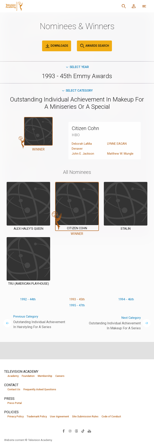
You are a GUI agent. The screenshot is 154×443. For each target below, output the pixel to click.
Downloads (56, 45)
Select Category (77, 91)
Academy (13, 376)
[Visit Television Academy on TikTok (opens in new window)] (83, 431)
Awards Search (94, 45)
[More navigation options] (144, 6)
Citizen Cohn (87, 129)
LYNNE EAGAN (117, 145)
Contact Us (13, 389)
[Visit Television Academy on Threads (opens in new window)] (76, 431)
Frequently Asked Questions (39, 389)
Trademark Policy (37, 417)
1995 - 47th (77, 307)
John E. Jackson (83, 155)
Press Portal (14, 403)
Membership (45, 376)
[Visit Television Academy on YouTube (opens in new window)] (89, 431)
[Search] (124, 6)
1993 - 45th (77, 301)
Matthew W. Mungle (121, 155)
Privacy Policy (15, 417)
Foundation (28, 376)
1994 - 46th (126, 301)
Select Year (77, 67)
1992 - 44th (27, 301)
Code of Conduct (111, 417)
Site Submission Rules (85, 417)
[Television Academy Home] (45, 6)
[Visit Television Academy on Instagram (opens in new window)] (70, 431)
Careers (59, 376)
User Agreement (59, 417)
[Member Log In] (134, 6)
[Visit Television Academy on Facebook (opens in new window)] (63, 431)
